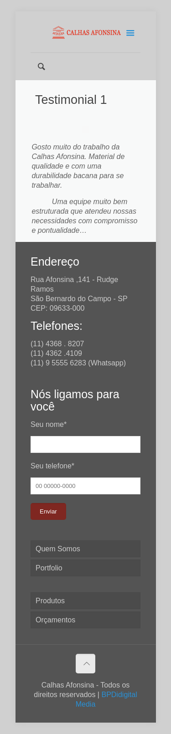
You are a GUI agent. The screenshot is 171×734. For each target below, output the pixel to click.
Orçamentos (55, 620)
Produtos (50, 601)
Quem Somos (58, 549)
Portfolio (49, 568)
